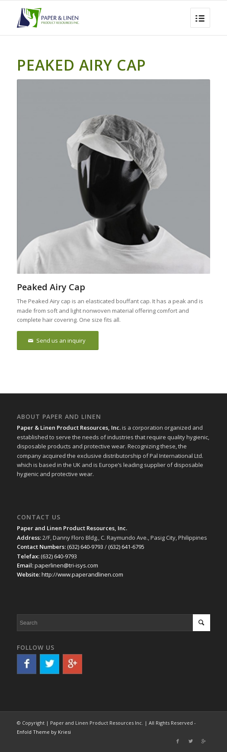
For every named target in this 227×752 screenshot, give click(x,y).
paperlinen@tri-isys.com (66, 565)
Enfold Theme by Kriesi (44, 732)
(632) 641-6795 (126, 547)
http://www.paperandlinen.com (82, 574)
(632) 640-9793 (85, 547)
